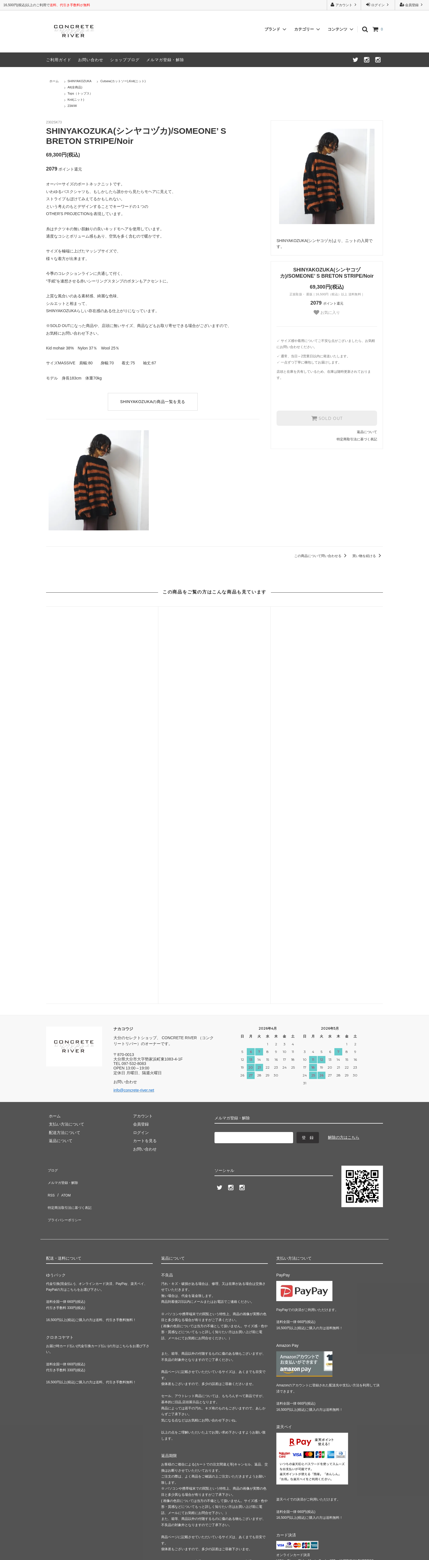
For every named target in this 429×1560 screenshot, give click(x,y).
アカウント (344, 4)
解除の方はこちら (343, 886)
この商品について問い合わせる (321, 556)
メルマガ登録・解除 (165, 59)
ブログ (52, 917)
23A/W (72, 105)
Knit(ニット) (76, 99)
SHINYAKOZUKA (80, 81)
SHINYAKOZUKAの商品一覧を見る (152, 401)
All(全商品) (75, 87)
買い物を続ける (367, 556)
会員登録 (412, 4)
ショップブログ (125, 59)
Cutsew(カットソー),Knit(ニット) (122, 81)
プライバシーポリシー (65, 950)
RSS (50, 933)
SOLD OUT (327, 418)
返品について (367, 431)
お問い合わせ (90, 59)
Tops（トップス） (80, 93)
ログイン (378, 4)
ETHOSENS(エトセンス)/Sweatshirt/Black (102, 712)
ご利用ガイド (58, 59)
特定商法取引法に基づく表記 (71, 942)
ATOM (62, 933)
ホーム (54, 81)
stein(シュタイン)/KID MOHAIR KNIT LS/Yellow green (327, 715)
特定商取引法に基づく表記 (357, 439)
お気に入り (327, 312)
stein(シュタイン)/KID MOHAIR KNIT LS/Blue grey (214, 712)
